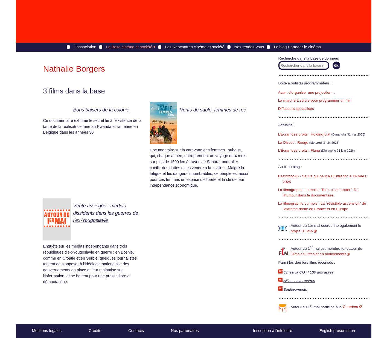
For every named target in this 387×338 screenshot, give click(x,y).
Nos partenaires (185, 330)
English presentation (337, 330)
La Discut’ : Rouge (293, 142)
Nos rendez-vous (249, 47)
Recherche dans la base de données (308, 58)
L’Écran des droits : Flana (299, 150)
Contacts (136, 330)
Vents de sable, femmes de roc (213, 110)
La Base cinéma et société (129, 47)
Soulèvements (295, 289)
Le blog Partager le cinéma (297, 47)
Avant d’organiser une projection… (306, 92)
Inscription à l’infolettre (272, 330)
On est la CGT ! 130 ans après (308, 272)
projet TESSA (302, 231)
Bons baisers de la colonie (101, 110)
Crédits (95, 330)
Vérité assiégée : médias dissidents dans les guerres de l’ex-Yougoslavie (105, 213)
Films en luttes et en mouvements (318, 254)
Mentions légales (47, 330)
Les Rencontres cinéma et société (195, 47)
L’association (85, 47)
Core (350, 307)
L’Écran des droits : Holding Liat (304, 134)
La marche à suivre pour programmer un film (314, 100)
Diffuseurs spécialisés (296, 109)
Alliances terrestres (299, 281)
